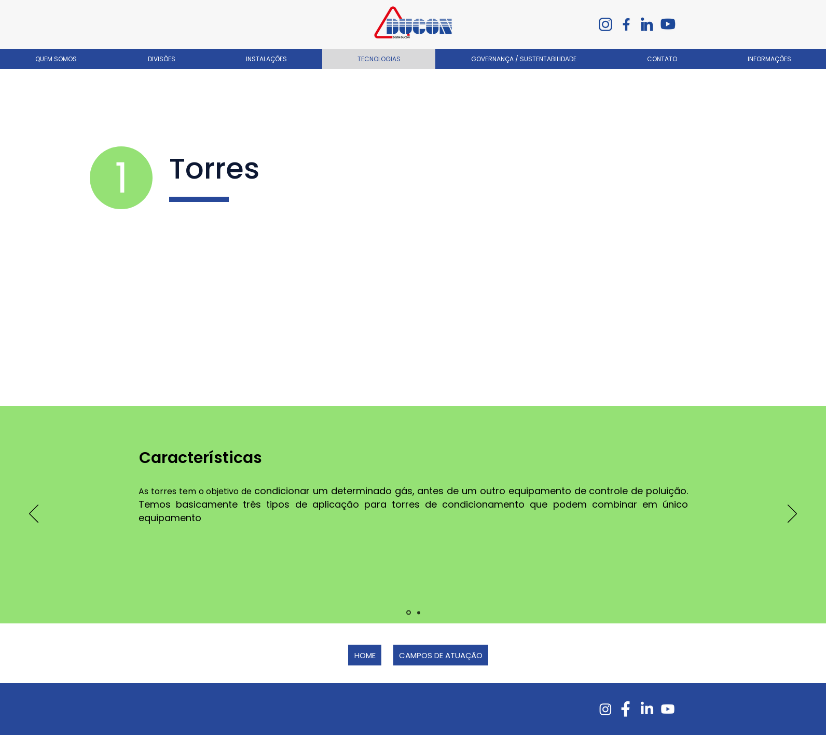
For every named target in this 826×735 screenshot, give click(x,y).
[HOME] (364, 655)
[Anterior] (33, 514)
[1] (121, 177)
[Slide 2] (418, 612)
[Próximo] (792, 514)
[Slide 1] (408, 612)
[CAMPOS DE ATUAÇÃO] (440, 655)
